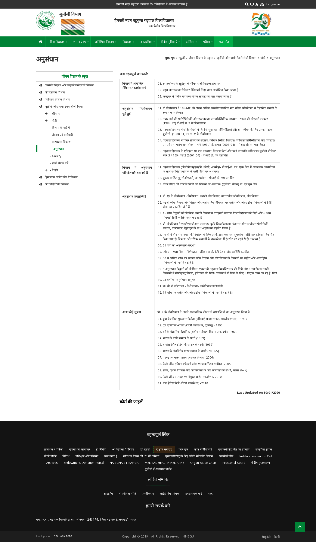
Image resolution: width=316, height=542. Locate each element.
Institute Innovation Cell (255, 456)
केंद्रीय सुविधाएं (171, 43)
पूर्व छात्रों (145, 449)
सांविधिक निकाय (106, 43)
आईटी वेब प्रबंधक (169, 493)
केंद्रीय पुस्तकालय (260, 463)
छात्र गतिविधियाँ (203, 449)
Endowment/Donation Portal (84, 463)
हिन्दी (277, 536)
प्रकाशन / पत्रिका (53, 449)
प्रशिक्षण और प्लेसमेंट (86, 456)
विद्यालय (129, 43)
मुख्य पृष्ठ (169, 58)
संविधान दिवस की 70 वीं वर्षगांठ (141, 456)
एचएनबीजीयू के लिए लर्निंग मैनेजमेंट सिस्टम (189, 456)
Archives (52, 463)
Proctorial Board (233, 463)
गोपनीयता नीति (127, 493)
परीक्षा (208, 43)
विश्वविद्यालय (59, 43)
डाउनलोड (224, 42)
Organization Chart (203, 463)
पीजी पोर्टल (50, 456)
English (266, 536)
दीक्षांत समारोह (164, 449)
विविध (65, 456)
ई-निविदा (101, 449)
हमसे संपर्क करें (193, 493)
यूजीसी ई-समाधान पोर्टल (158, 469)
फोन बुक (183, 449)
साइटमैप (108, 493)
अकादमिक (148, 43)
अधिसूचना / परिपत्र (123, 449)
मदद (210, 493)
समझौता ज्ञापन (263, 449)
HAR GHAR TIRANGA (124, 463)
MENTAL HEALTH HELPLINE (164, 463)
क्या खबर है (110, 456)
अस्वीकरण (148, 493)
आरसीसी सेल (226, 456)
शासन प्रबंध (81, 43)
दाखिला (192, 43)
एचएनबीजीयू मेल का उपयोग (234, 449)
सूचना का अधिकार (79, 449)
